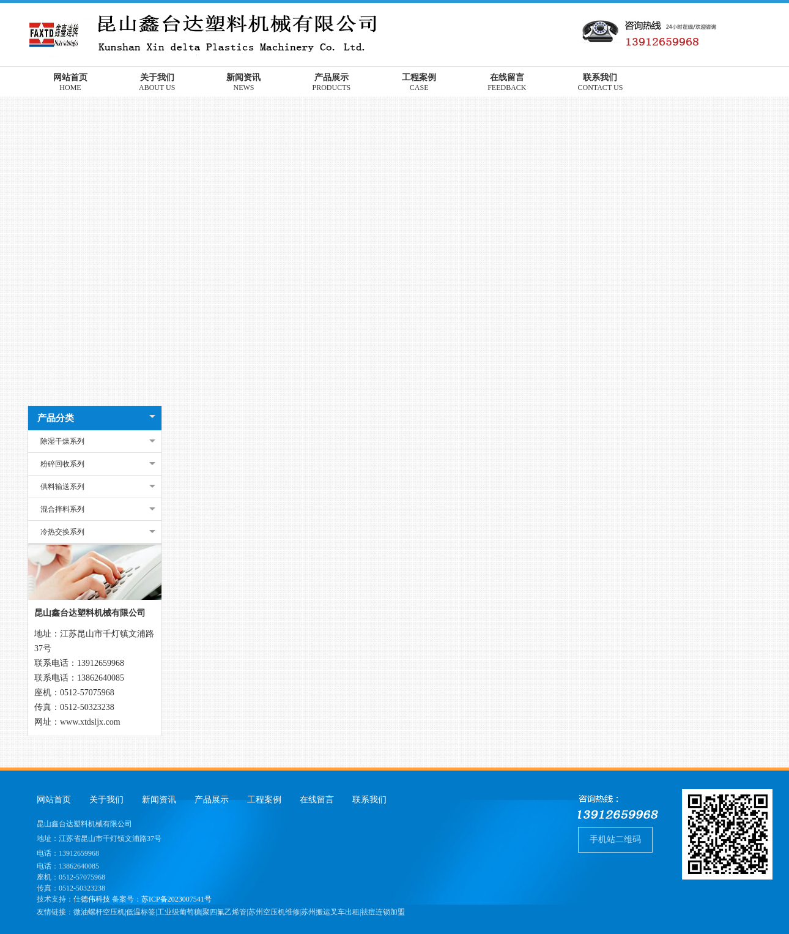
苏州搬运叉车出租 (330, 912)
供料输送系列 (62, 486)
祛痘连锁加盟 (383, 912)
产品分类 (55, 418)
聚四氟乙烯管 (224, 912)
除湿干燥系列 (62, 441)
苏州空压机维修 (274, 912)
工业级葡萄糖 (179, 912)
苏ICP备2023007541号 (176, 899)
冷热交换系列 (62, 532)
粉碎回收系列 (62, 464)
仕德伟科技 (91, 899)
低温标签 (140, 912)
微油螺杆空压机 (99, 912)
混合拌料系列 (62, 509)
